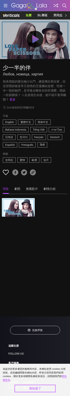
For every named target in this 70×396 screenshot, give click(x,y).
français (38, 137)
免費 (29, 15)
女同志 (9, 160)
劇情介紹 (49, 188)
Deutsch (55, 137)
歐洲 (34, 160)
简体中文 (43, 122)
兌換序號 (35, 330)
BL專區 (42, 15)
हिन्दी (42, 144)
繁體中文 (26, 122)
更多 (12, 99)
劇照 (17, 188)
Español (10, 144)
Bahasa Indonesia (15, 129)
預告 (6, 188)
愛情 (22, 160)
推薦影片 (32, 188)
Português (27, 144)
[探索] (56, 6)
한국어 (24, 137)
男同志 (57, 15)
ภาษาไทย (56, 129)
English (9, 122)
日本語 (9, 137)
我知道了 (35, 388)
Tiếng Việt (39, 129)
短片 (46, 160)
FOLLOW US (16, 353)
